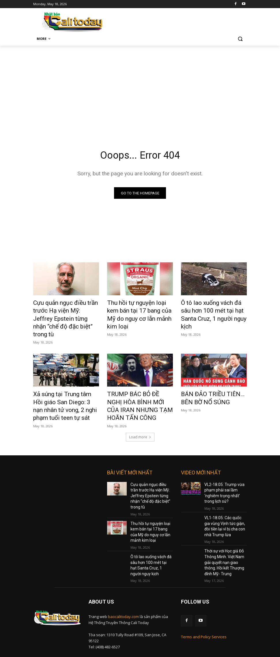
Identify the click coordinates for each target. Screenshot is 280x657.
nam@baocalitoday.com (130, 625)
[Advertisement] (140, 89)
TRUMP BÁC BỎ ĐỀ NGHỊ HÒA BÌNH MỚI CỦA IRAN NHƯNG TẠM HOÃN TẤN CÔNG (139, 387)
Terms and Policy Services (204, 602)
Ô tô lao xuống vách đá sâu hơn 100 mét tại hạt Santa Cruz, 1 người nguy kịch (210, 310)
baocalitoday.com (123, 583)
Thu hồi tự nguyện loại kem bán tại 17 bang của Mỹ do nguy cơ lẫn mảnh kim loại (136, 310)
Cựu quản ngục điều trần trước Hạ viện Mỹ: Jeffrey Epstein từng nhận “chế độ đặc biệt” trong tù (66, 313)
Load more (140, 418)
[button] (240, 39)
